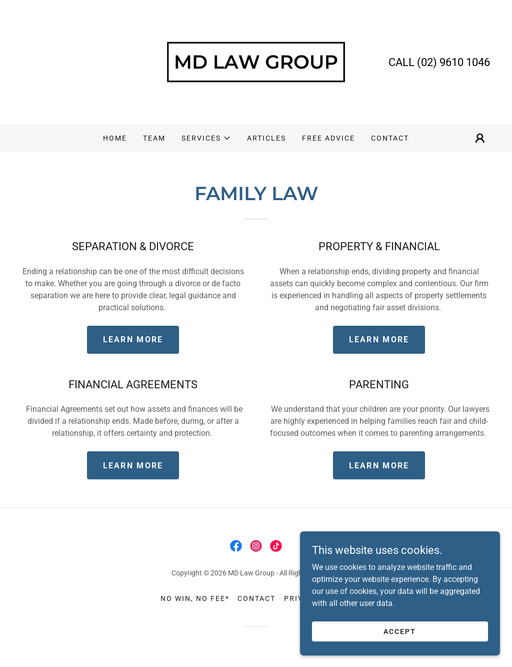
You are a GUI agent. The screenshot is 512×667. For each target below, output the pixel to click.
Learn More (133, 339)
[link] (256, 61)
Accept (400, 631)
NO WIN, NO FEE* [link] (195, 598)
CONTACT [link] (390, 138)
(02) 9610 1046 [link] (453, 62)
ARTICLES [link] (266, 138)
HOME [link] (115, 138)
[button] (206, 138)
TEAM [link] (154, 138)
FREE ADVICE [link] (328, 138)
